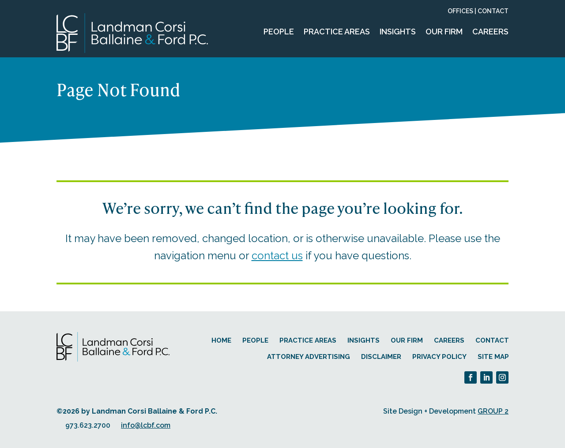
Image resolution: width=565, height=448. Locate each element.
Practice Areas (337, 31)
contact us (277, 255)
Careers (490, 31)
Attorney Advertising (308, 357)
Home (221, 340)
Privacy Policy (439, 357)
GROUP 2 (493, 411)
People (279, 31)
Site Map (493, 357)
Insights (398, 31)
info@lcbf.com (145, 425)
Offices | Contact (478, 11)
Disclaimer (381, 357)
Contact (492, 340)
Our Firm (444, 31)
